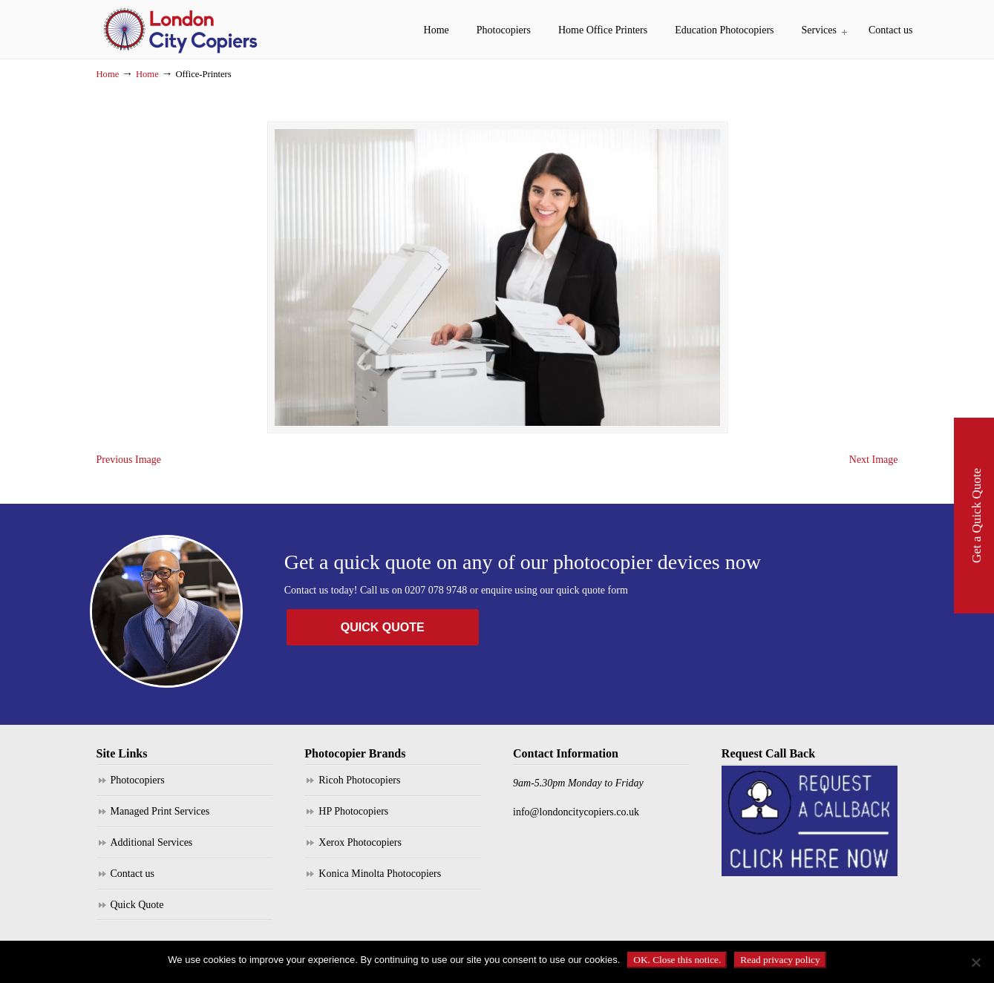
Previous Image (129, 459)
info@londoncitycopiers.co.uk (576, 812)
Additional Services (152, 842)
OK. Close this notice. (677, 959)
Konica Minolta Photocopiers (379, 873)
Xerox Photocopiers (360, 842)
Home (108, 74)
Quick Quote (137, 904)
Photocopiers (138, 780)
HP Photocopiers (353, 811)
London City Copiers (182, 29)
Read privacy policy (780, 959)
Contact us (133, 873)
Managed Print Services (160, 811)
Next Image (873, 459)
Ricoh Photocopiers (359, 780)
